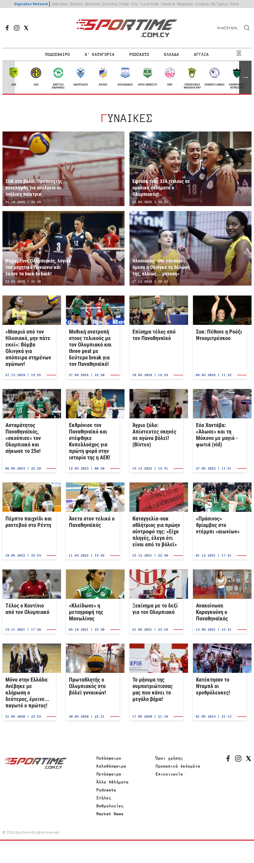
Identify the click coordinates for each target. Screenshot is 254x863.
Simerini (76, 3)
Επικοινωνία (169, 774)
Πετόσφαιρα (108, 774)
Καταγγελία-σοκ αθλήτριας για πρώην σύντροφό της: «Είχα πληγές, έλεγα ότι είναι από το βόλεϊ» (156, 521)
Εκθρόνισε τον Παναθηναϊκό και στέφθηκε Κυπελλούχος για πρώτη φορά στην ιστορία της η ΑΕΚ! (93, 431)
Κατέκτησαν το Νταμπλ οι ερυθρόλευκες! (220, 682)
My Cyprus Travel (225, 3)
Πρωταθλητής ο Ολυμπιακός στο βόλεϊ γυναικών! (93, 682)
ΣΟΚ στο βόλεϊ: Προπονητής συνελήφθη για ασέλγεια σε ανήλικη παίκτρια (63, 168)
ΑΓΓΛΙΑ (201, 54)
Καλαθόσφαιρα (111, 766)
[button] (245, 77)
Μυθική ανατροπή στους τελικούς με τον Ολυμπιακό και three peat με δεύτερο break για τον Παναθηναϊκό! (93, 337)
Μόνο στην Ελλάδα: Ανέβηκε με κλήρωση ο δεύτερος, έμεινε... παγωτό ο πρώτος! (29, 682)
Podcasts (106, 789)
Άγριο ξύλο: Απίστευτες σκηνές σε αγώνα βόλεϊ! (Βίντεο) (156, 431)
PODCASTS (139, 54)
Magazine (185, 3)
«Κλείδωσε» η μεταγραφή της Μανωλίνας (93, 601)
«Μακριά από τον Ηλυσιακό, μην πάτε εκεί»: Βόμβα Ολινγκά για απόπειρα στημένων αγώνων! (29, 337)
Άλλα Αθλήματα (112, 781)
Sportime (92, 3)
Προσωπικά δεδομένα (178, 766)
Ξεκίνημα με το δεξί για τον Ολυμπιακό (156, 601)
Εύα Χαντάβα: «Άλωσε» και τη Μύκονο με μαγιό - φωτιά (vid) (220, 431)
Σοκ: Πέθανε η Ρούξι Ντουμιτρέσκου (220, 337)
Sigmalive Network (31, 3)
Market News (110, 813)
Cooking (202, 3)
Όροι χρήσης (169, 758)
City (134, 3)
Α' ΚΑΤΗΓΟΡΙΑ (100, 54)
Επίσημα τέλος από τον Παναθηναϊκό (156, 337)
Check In (168, 3)
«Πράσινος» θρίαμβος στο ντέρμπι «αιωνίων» (220, 521)
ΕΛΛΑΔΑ (171, 54)
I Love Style (149, 3)
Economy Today (115, 3)
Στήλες (103, 797)
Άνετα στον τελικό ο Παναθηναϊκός (93, 521)
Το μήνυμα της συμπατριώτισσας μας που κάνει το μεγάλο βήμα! (156, 682)
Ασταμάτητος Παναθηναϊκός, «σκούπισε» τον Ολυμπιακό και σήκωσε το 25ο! (29, 431)
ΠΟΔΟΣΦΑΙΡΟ (57, 54)
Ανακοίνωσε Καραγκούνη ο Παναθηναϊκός (220, 601)
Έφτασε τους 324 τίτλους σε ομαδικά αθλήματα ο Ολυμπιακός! (190, 168)
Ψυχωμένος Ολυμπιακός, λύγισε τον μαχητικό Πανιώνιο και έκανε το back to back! (63, 248)
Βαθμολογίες (110, 805)
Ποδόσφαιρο (108, 758)
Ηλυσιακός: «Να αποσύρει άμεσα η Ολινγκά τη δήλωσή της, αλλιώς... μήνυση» (190, 248)
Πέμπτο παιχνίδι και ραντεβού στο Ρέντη (29, 521)
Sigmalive (59, 3)
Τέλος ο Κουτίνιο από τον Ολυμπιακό (29, 601)
